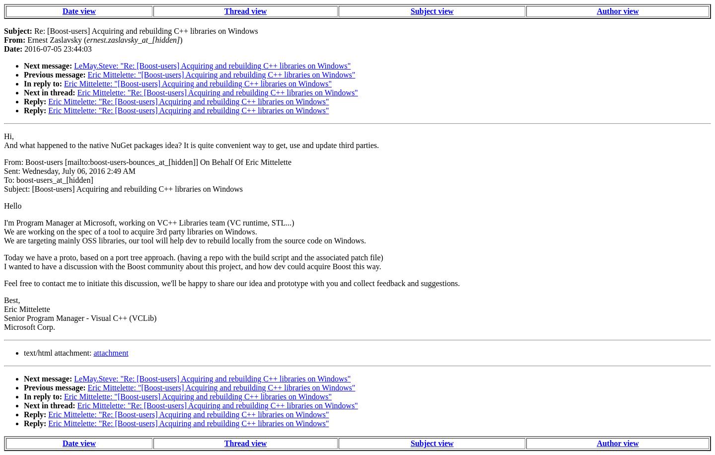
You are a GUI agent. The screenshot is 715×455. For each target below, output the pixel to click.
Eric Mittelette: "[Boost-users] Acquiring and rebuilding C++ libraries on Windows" (222, 75)
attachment (110, 353)
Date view (79, 11)
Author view (618, 11)
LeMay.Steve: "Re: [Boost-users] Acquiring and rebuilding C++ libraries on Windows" (212, 66)
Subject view (432, 11)
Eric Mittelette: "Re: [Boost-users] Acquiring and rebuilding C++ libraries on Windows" (217, 92)
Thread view (245, 11)
